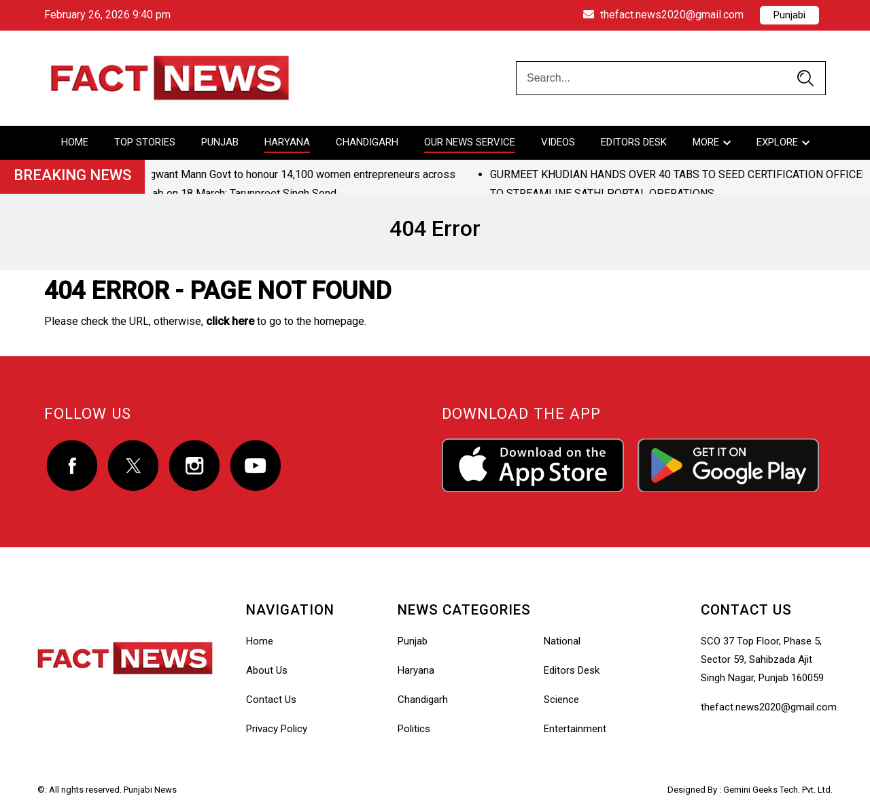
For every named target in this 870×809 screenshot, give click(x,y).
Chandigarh (367, 142)
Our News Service (469, 142)
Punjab (220, 142)
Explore (777, 142)
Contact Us (271, 699)
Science (561, 699)
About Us (267, 670)
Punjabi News (150, 790)
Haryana (287, 142)
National (562, 641)
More (706, 142)
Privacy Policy (276, 729)
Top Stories (144, 142)
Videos (558, 142)
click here (230, 321)
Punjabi (789, 15)
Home (74, 142)
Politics (414, 729)
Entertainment (575, 729)
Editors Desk (634, 142)
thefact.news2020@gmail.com (663, 14)
